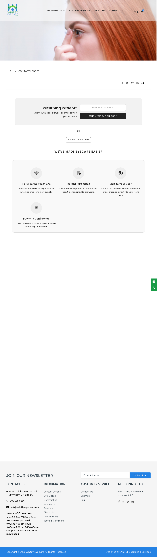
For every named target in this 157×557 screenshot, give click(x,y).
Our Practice (50, 500)
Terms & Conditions (54, 520)
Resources (49, 504)
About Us (99, 10)
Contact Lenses (28, 71)
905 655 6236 (15, 500)
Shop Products (56, 10)
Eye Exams (50, 495)
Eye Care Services (79, 10)
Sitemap (85, 495)
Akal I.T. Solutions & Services (136, 552)
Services (48, 508)
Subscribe (140, 475)
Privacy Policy (51, 516)
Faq (83, 500)
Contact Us (116, 10)
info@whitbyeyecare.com (22, 507)
